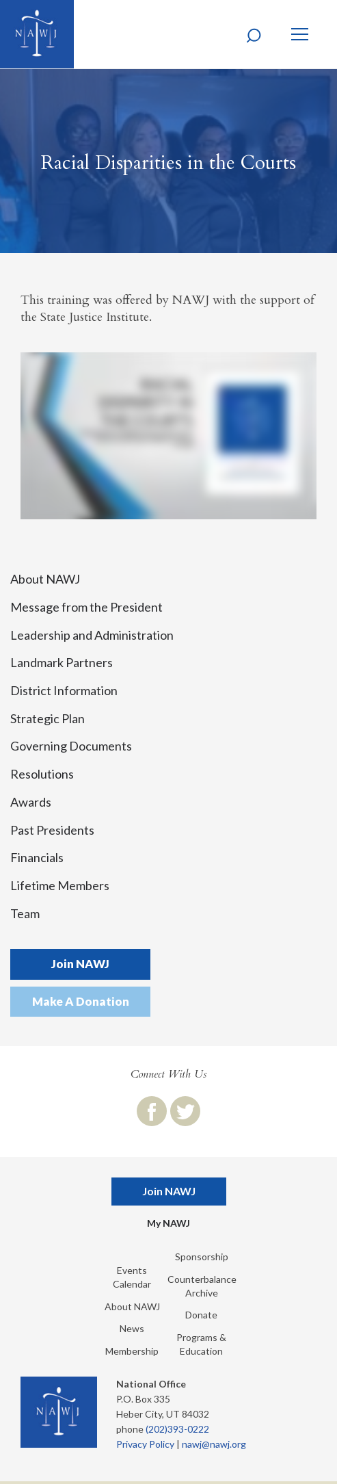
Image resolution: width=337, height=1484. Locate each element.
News (132, 1328)
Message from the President (86, 606)
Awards (30, 801)
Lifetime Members (59, 885)
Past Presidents (52, 829)
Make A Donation (80, 1001)
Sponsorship (201, 1256)
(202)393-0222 (177, 1429)
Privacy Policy (145, 1444)
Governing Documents (71, 745)
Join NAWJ (80, 963)
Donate (201, 1314)
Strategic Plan (47, 718)
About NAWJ (45, 578)
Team (25, 913)
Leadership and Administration (92, 634)
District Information (64, 690)
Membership (132, 1351)
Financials (37, 857)
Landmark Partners (61, 662)
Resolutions (42, 773)
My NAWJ (168, 1223)
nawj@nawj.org (214, 1444)
